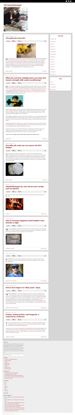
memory (6, 386)
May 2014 (52, 64)
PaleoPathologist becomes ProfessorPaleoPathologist (14, 375)
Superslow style (9, 90)
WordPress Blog (7, 367)
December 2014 (53, 51)
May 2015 (52, 44)
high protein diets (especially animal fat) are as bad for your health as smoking (24, 324)
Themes (6, 366)
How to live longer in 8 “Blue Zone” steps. (23, 288)
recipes (6, 387)
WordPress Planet (8, 368)
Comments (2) (44, 138)
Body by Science (43, 88)
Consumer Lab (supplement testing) (11, 359)
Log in (52, 81)
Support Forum (7, 364)
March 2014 (53, 69)
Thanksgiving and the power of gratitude (11, 372)
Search (4, 355)
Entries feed (53, 84)
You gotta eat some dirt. (16, 38)
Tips (5, 389)
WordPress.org (53, 89)
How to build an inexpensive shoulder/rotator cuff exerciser (14, 376)
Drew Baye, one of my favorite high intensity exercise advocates (21, 329)
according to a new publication (19, 153)
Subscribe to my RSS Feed (70, 1)
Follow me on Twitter (66, 1)
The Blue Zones (40, 297)
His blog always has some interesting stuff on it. (19, 59)
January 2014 (53, 74)
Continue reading (44, 248)
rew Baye (10, 86)
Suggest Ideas (7, 363)
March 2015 (53, 46)
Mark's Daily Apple (8, 360)
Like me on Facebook (68, 1)
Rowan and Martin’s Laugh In (14, 295)
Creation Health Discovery (39, 302)
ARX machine (24, 128)
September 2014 (53, 54)
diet (10, 307)
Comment (8, 150)
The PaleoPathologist (13, 5)
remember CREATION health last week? (21, 260)
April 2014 (52, 66)
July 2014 (52, 59)
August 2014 (53, 56)
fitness (10, 138)
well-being (10, 71)
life (9, 248)
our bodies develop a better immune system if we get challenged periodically (29, 64)
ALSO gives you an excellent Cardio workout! (35, 91)
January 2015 (53, 49)
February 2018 (53, 41)
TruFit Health (35, 90)
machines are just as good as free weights (24, 123)
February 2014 (53, 71)
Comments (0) (44, 71)
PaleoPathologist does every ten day (22, 90)
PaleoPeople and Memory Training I (11, 374)
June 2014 (52, 61)
